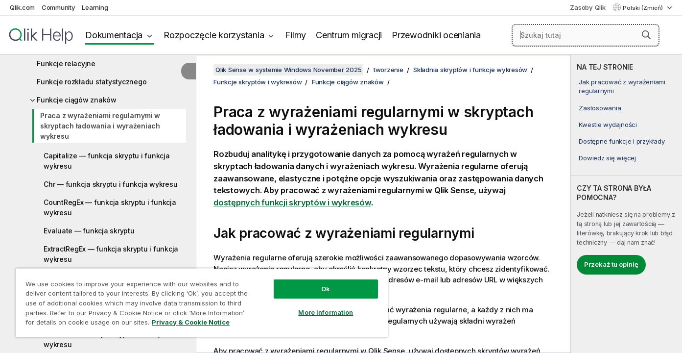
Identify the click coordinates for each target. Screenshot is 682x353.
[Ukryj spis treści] (188, 71)
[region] (202, 302)
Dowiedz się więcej (607, 158)
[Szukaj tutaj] (585, 35)
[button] (646, 35)
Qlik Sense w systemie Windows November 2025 (288, 70)
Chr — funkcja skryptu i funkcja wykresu (110, 184)
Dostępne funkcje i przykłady (621, 141)
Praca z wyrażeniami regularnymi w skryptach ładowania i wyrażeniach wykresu (100, 125)
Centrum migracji (349, 35)
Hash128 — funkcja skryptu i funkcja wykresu (104, 339)
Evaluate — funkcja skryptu (89, 231)
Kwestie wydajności (608, 124)
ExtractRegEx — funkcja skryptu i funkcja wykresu (111, 254)
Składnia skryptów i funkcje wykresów (470, 70)
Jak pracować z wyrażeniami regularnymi (622, 86)
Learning (95, 7)
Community (58, 7)
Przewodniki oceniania (436, 35)
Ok (325, 289)
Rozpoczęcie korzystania (214, 35)
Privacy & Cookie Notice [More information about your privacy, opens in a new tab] (191, 322)
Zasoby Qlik (587, 7)
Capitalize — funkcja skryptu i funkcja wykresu (107, 160)
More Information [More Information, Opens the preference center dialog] (325, 312)
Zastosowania (600, 108)
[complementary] (626, 204)
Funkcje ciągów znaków (77, 100)
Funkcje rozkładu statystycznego (91, 81)
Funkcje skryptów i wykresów (257, 82)
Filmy (295, 35)
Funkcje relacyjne (66, 63)
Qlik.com (22, 7)
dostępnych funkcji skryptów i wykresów (292, 202)
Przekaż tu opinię (611, 264)
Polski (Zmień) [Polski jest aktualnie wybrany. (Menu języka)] (643, 7)
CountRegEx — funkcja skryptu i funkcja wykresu (110, 207)
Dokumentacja (113, 35)
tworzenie (388, 70)
